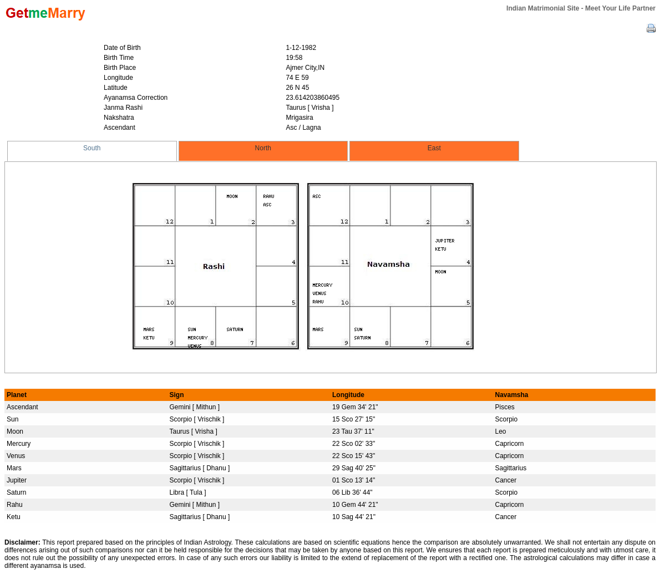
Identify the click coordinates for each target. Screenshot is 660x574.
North (263, 148)
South (91, 148)
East (434, 148)
